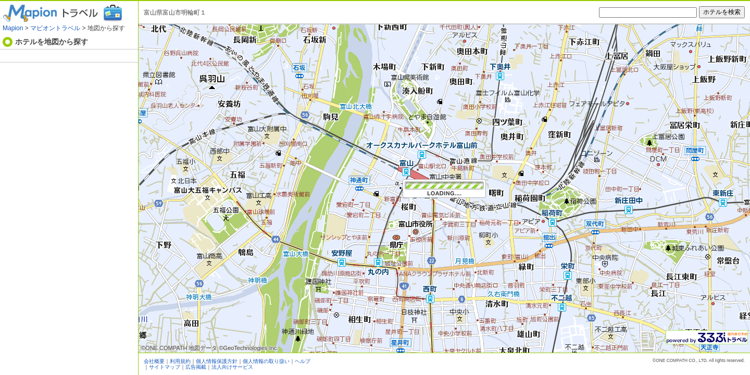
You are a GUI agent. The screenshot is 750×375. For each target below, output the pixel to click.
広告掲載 (195, 367)
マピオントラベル (55, 28)
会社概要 (154, 361)
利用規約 (180, 361)
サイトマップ (164, 367)
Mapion (13, 28)
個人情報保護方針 (217, 361)
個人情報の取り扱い (266, 361)
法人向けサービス (232, 367)
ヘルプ (302, 361)
